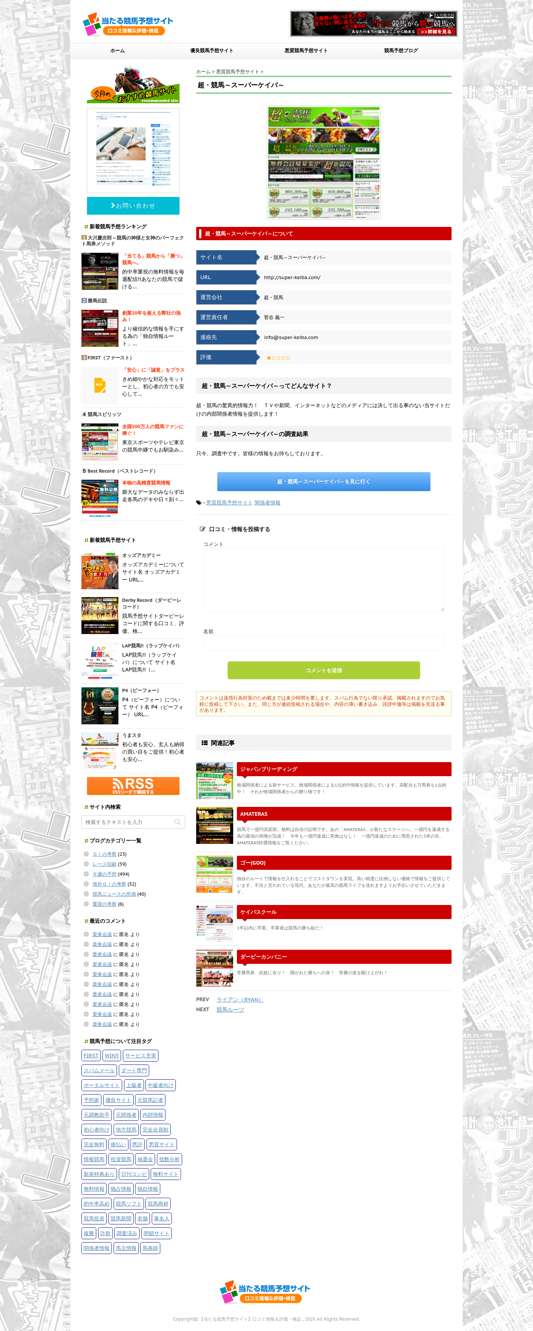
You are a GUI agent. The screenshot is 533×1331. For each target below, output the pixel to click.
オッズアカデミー (141, 555)
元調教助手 (97, 1114)
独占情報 (121, 1188)
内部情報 (153, 1114)
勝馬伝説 (97, 301)
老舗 (142, 1218)
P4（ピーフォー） (142, 690)
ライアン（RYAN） (240, 999)
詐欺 (105, 1233)
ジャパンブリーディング (268, 768)
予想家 (91, 1099)
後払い (118, 1144)
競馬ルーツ (230, 1009)
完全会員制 (155, 1129)
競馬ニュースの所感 (114, 894)
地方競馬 (126, 1129)
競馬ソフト (129, 1203)
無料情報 (94, 1188)
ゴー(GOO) (253, 862)
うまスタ (131, 735)
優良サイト (118, 1099)
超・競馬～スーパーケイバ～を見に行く (324, 481)
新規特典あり (99, 1173)
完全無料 (94, 1144)
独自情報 (147, 1188)
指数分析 (169, 1159)
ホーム (117, 50)
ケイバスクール (258, 911)
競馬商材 (158, 1203)
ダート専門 (134, 1070)
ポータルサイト (102, 1085)
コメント (213, 543)
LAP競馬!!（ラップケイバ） (152, 646)
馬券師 (150, 1247)
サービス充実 (140, 1055)
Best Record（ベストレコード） (123, 471)
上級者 (134, 1085)
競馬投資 (94, 1218)
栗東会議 (102, 934)
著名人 (162, 1218)
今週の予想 (105, 874)
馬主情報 (126, 1247)
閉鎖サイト (157, 1233)
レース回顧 (105, 864)
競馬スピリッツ (104, 414)
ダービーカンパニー (263, 956)
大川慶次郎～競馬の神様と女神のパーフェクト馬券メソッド (132, 241)
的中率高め (97, 1203)
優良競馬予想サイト (212, 50)
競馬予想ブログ (401, 50)
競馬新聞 (121, 1218)
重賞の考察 (105, 904)
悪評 (137, 1144)
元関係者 (126, 1114)
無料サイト (166, 1173)
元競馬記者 (150, 1099)
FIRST (91, 1055)
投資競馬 (121, 1159)
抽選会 (145, 1159)
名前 (208, 631)
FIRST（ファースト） (111, 358)
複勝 (89, 1233)
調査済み (127, 1233)
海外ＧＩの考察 (109, 884)
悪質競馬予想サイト (306, 50)
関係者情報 (268, 502)
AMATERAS (254, 813)
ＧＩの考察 (105, 854)
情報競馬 (94, 1159)
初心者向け (97, 1129)
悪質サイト (162, 1144)
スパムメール (99, 1070)
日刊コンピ (134, 1173)
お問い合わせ (133, 205)
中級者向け (161, 1085)
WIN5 (112, 1055)
